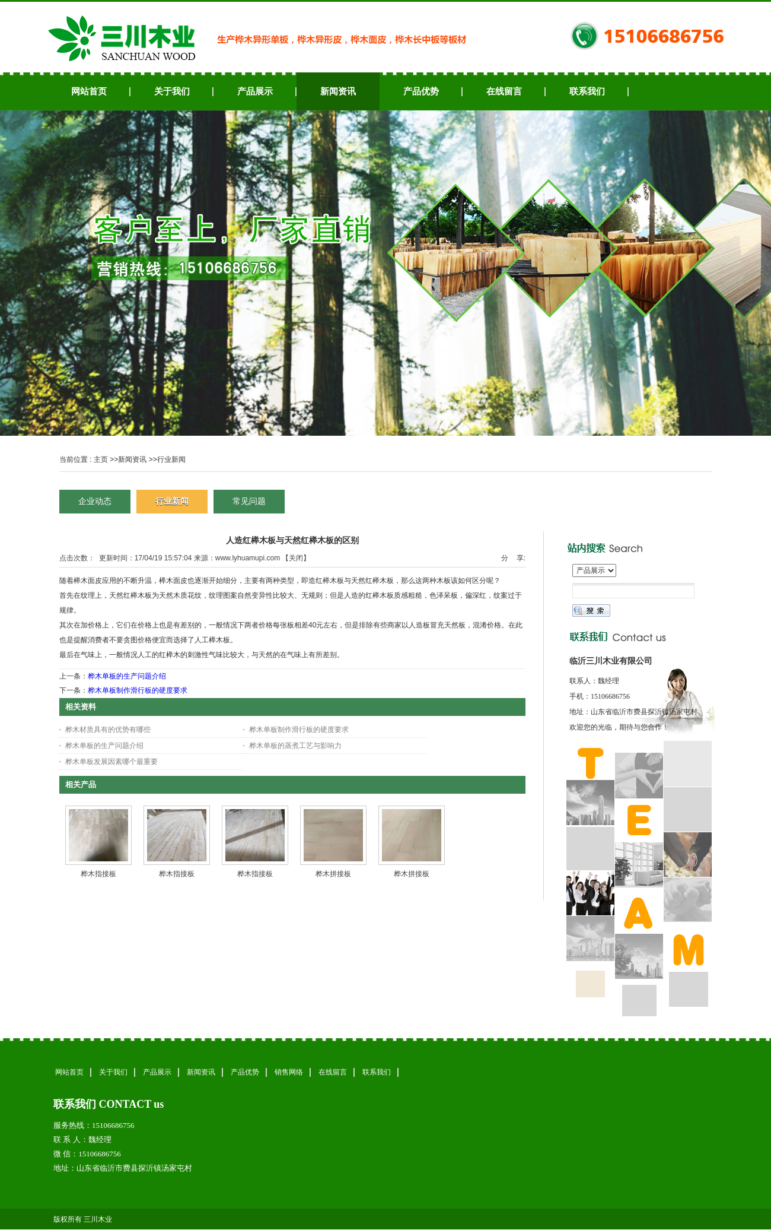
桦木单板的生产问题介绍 (127, 676)
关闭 (296, 558)
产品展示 (157, 1072)
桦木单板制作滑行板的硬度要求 (137, 690)
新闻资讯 (132, 459)
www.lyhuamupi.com (247, 558)
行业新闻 (171, 459)
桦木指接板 (98, 874)
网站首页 (69, 1072)
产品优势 (245, 1072)
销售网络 (289, 1072)
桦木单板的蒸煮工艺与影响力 (295, 745)
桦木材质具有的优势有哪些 (108, 729)
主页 (101, 459)
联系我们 (376, 1072)
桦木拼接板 (333, 874)
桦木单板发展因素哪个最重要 (111, 761)
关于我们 (113, 1072)
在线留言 (332, 1072)
